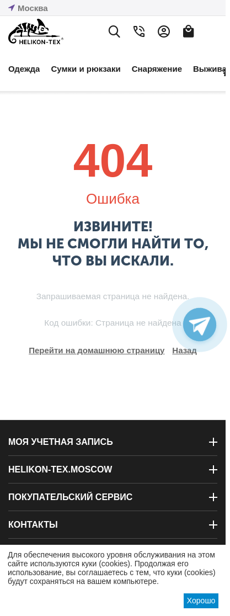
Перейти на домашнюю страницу (96, 350)
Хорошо (201, 600)
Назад (184, 350)
